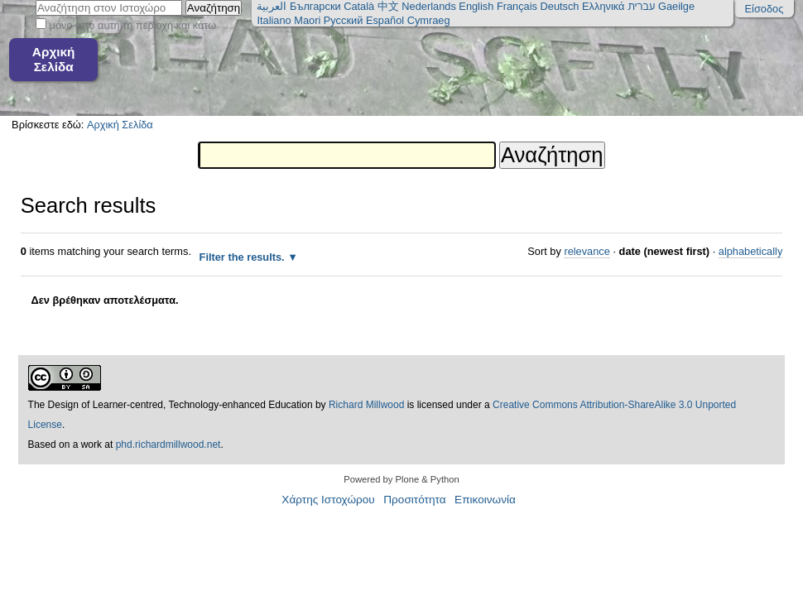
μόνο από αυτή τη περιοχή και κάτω (133, 25)
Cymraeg (428, 20)
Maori (307, 20)
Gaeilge (676, 6)
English (476, 6)
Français (517, 6)
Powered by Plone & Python (401, 479)
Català (359, 6)
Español (385, 20)
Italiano (274, 20)
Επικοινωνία (485, 499)
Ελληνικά (603, 6)
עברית (641, 6)
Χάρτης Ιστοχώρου (327, 499)
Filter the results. (244, 257)
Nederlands (428, 6)
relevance (587, 251)
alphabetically (751, 251)
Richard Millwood (366, 405)
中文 (388, 6)
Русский (343, 20)
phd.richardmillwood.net (168, 444)
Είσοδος (764, 8)
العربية (271, 6)
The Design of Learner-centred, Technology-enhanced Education (171, 405)
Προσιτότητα (414, 499)
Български (315, 6)
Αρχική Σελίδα (53, 59)
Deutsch (560, 6)
